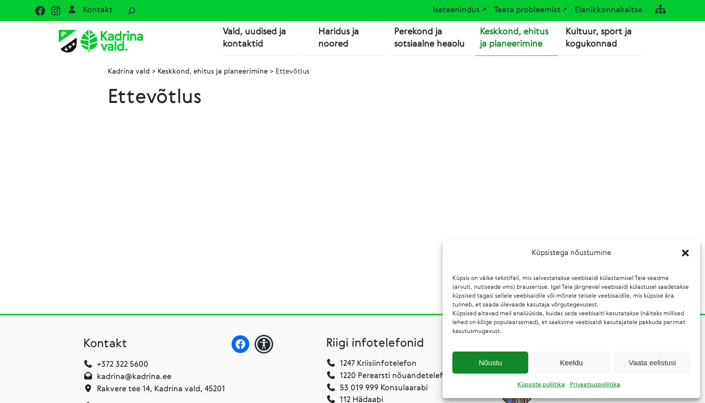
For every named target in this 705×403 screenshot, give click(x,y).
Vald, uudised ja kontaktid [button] (254, 38)
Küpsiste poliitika (541, 385)
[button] (685, 253)
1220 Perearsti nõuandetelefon (389, 376)
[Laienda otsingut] (131, 10)
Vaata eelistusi (652, 362)
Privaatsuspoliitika (595, 385)
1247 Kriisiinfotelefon (378, 364)
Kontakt (98, 10)
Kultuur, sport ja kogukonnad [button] (598, 38)
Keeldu (571, 362)
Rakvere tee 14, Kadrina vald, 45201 (161, 390)
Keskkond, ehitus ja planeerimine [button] (514, 38)
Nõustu (490, 362)
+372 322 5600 (122, 365)
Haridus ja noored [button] (338, 38)
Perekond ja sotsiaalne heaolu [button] (429, 38)
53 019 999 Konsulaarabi (377, 389)
